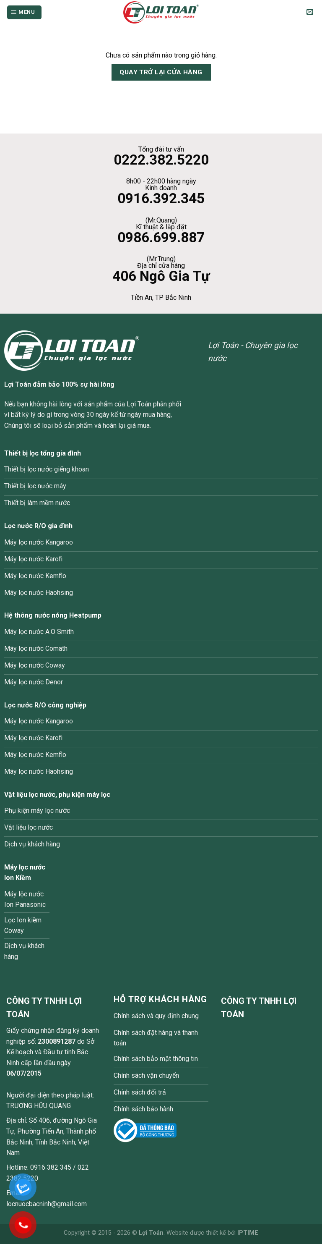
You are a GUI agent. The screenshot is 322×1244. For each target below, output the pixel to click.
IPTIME (247, 1232)
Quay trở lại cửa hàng (161, 72)
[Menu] (24, 12)
